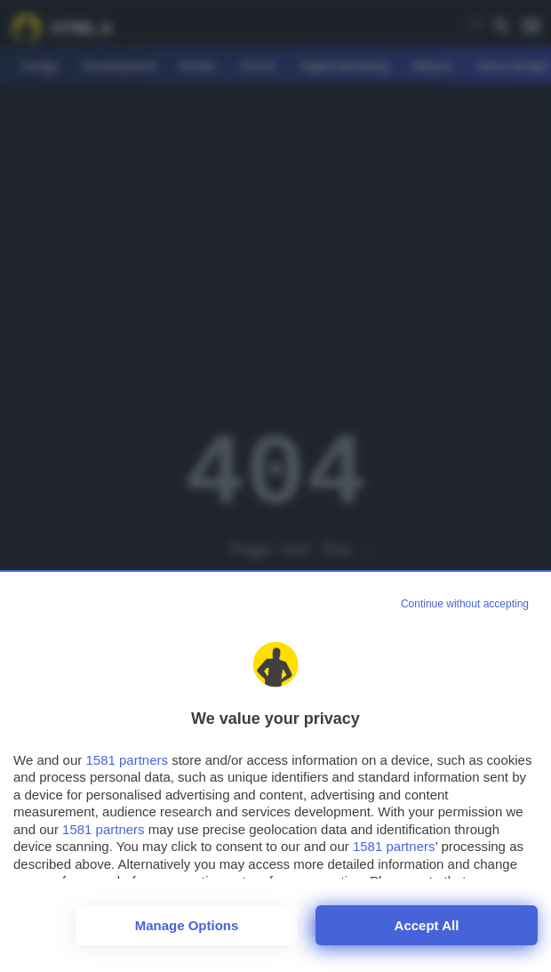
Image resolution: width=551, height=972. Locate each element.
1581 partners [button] (126, 759)
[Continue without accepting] (465, 605)
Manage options (187, 925)
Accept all (427, 925)
